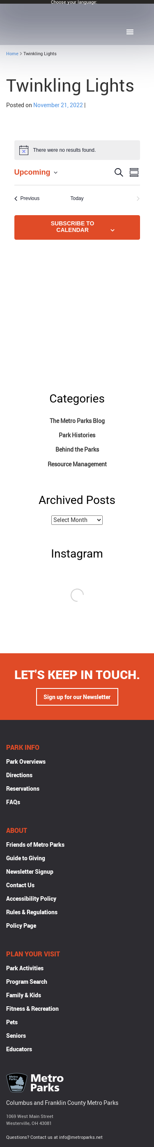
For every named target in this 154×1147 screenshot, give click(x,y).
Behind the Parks (77, 449)
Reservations (22, 788)
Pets (12, 1022)
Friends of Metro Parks (35, 844)
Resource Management (77, 464)
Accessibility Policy (31, 898)
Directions (19, 775)
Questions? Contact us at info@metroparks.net (54, 1137)
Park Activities (25, 968)
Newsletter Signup (29, 871)
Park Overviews (26, 761)
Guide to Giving (25, 858)
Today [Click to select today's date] (76, 198)
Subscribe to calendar (72, 226)
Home (12, 53)
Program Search (26, 981)
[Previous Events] (27, 198)
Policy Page (21, 925)
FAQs (13, 802)
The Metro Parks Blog (77, 421)
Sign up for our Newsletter (77, 697)
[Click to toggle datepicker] (35, 172)
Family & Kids (23, 995)
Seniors (16, 1035)
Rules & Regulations (31, 912)
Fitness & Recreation (32, 1008)
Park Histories (77, 435)
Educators (19, 1049)
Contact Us (20, 885)
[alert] (77, 150)
